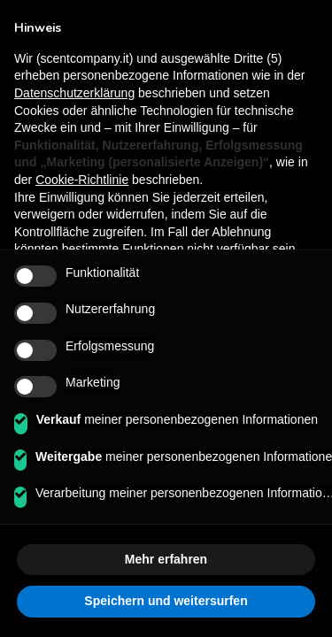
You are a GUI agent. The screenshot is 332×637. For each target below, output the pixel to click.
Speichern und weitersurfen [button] (165, 601)
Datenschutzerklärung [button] (74, 93)
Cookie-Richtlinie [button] (81, 180)
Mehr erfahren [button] (166, 559)
